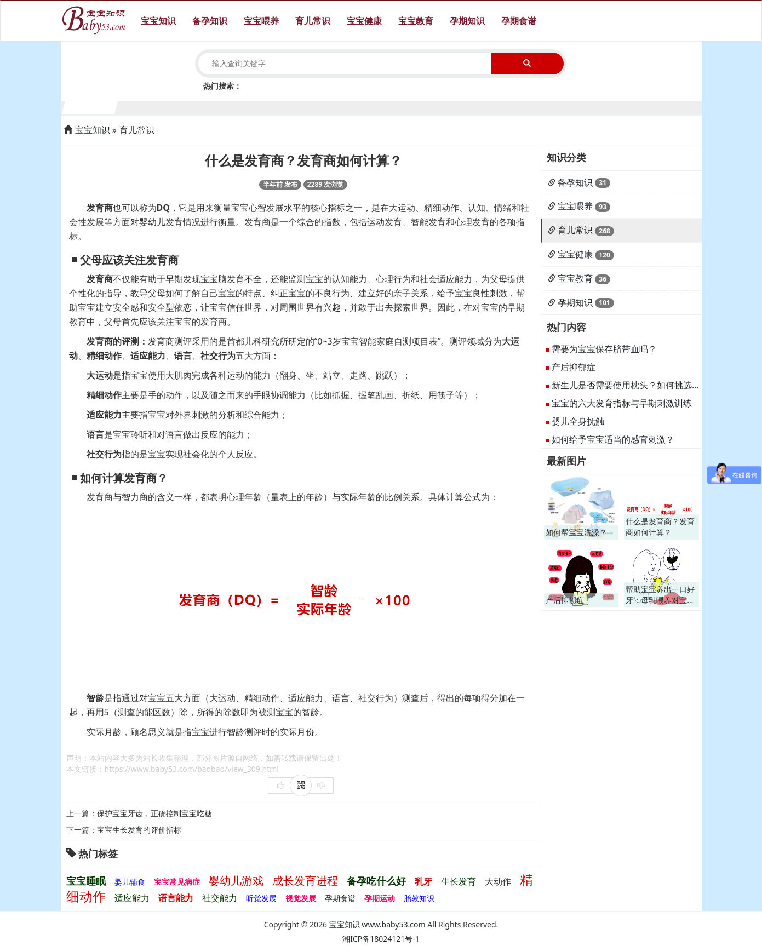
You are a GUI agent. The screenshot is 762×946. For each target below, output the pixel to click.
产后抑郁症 (573, 367)
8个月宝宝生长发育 (461, 106)
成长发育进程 (305, 880)
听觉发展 (261, 898)
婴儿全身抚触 (578, 421)
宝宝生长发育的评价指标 (139, 829)
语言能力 (175, 898)
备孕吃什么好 (376, 880)
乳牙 (423, 881)
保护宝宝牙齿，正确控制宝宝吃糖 (154, 813)
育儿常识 (312, 21)
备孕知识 (209, 21)
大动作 (498, 881)
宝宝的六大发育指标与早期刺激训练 (622, 403)
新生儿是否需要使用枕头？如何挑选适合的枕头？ (648, 385)
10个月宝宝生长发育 (567, 106)
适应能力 (132, 898)
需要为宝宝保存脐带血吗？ (604, 349)
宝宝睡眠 (86, 880)
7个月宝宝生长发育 (408, 106)
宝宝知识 (158, 21)
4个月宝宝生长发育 (249, 106)
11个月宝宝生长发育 (620, 106)
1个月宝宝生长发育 (90, 106)
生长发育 (458, 881)
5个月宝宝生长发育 (302, 106)
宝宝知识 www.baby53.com (377, 924)
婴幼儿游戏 (236, 880)
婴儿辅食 (129, 881)
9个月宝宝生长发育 (514, 106)
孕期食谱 (518, 21)
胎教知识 (419, 898)
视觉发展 (300, 898)
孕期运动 (379, 898)
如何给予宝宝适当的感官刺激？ (613, 439)
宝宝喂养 (261, 21)
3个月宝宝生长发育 (196, 106)
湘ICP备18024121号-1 (381, 938)
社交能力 (219, 898)
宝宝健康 (364, 21)
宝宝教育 (415, 21)
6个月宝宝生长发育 (355, 106)
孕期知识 (467, 21)
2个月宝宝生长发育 (143, 106)
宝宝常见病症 (177, 881)
